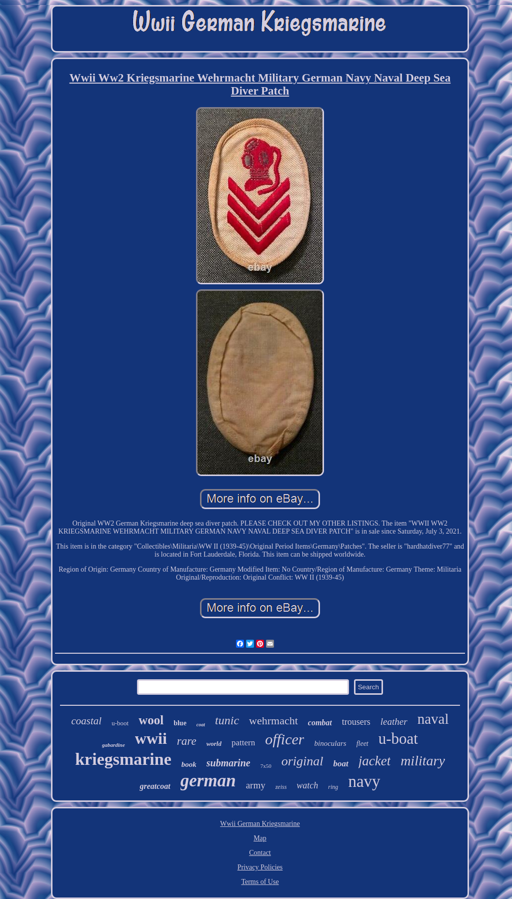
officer (284, 739)
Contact (260, 852)
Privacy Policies (260, 867)
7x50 (266, 766)
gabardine (113, 745)
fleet (362, 743)
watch (307, 785)
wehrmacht (273, 720)
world (214, 743)
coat (200, 724)
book (189, 764)
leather (394, 721)
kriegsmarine (123, 759)
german (208, 780)
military (422, 760)
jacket (374, 760)
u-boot (120, 723)
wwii (151, 738)
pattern (243, 742)
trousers (356, 722)
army (256, 785)
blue (180, 723)
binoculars (330, 743)
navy (364, 781)
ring (333, 786)
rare (186, 741)
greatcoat (155, 786)
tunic (227, 720)
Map (260, 838)
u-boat (398, 738)
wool (151, 720)
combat (320, 722)
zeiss (281, 786)
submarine (228, 762)
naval (433, 719)
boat (340, 763)
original (303, 761)
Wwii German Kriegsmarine (260, 823)
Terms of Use (259, 881)
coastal (87, 721)
